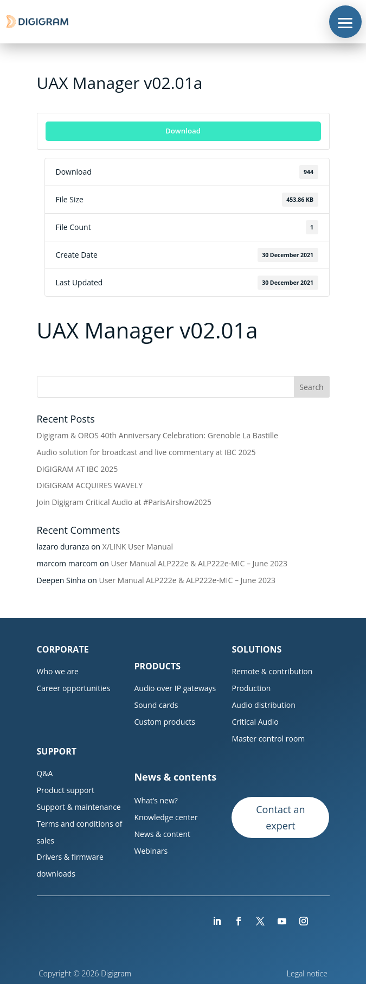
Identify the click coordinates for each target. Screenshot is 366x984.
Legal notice (308, 973)
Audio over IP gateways (175, 688)
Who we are (58, 671)
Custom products (164, 722)
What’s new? (155, 800)
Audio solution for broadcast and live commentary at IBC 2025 (146, 452)
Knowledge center (165, 817)
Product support (66, 790)
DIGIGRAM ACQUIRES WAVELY (90, 485)
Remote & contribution (272, 671)
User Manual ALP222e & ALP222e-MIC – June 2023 (199, 563)
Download (183, 131)
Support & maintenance (79, 807)
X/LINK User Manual (137, 546)
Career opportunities (74, 688)
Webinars (151, 851)
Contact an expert (280, 818)
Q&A (45, 773)
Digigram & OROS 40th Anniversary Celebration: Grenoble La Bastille (157, 435)
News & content (162, 834)
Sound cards (156, 705)
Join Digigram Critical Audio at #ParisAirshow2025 (124, 502)
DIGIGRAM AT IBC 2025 (77, 469)
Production (251, 688)
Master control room (268, 738)
